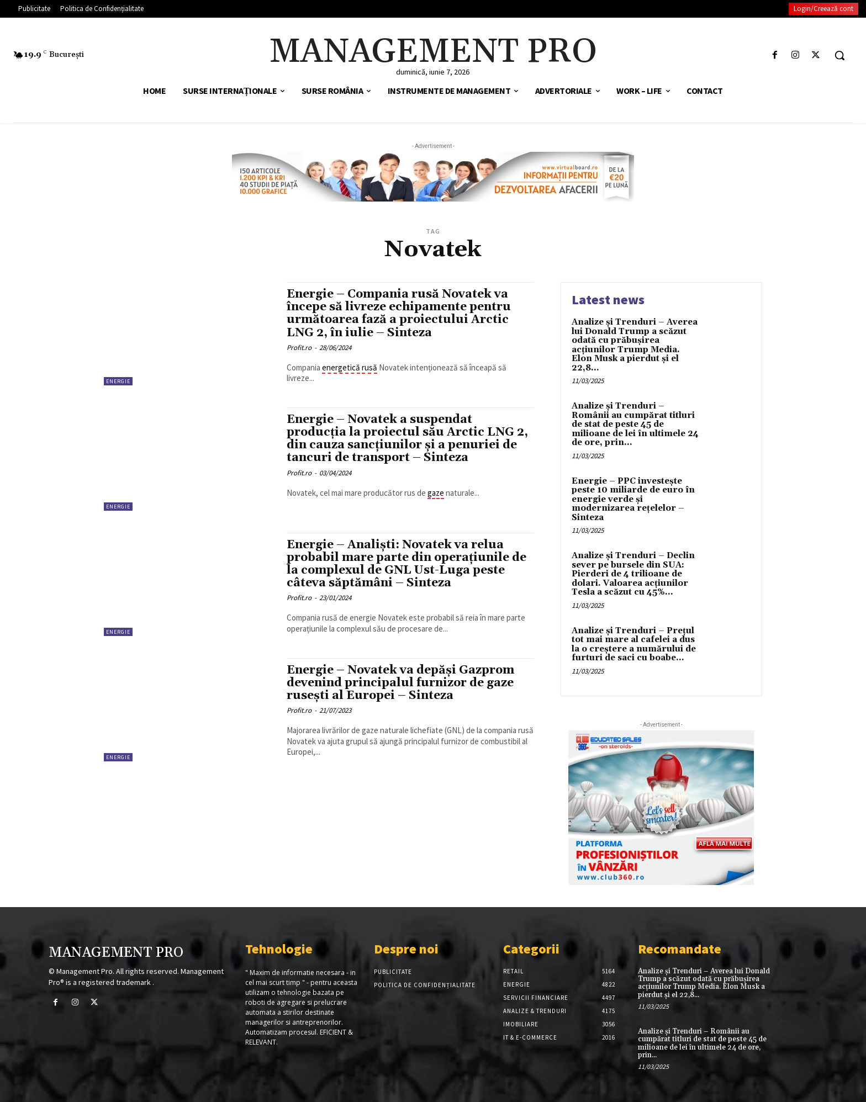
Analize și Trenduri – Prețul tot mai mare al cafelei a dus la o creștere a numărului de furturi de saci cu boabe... (634, 645)
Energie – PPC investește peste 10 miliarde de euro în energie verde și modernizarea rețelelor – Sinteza (633, 499)
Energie (118, 381)
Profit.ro (299, 347)
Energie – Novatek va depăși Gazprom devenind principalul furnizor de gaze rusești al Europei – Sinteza (400, 683)
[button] (839, 55)
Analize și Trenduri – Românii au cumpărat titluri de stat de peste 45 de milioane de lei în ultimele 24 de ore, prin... (635, 424)
